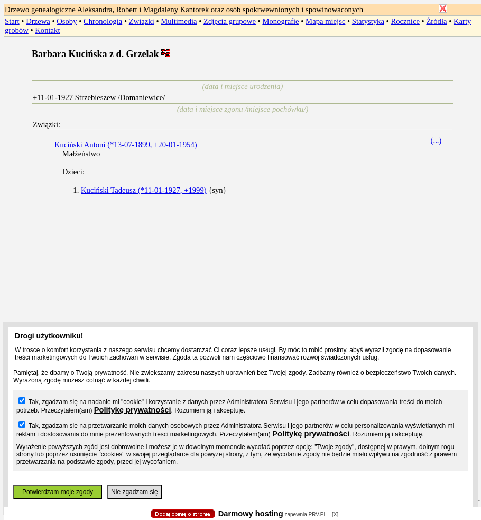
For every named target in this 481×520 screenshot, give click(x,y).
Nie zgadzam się (134, 492)
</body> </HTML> (240, 53)
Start (12, 21)
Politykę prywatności (132, 410)
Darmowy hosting (250, 513)
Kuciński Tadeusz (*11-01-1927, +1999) (144, 190)
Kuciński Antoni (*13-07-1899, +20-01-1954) (125, 144)
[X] (335, 514)
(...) (436, 140)
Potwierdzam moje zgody (57, 492)
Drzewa (38, 21)
